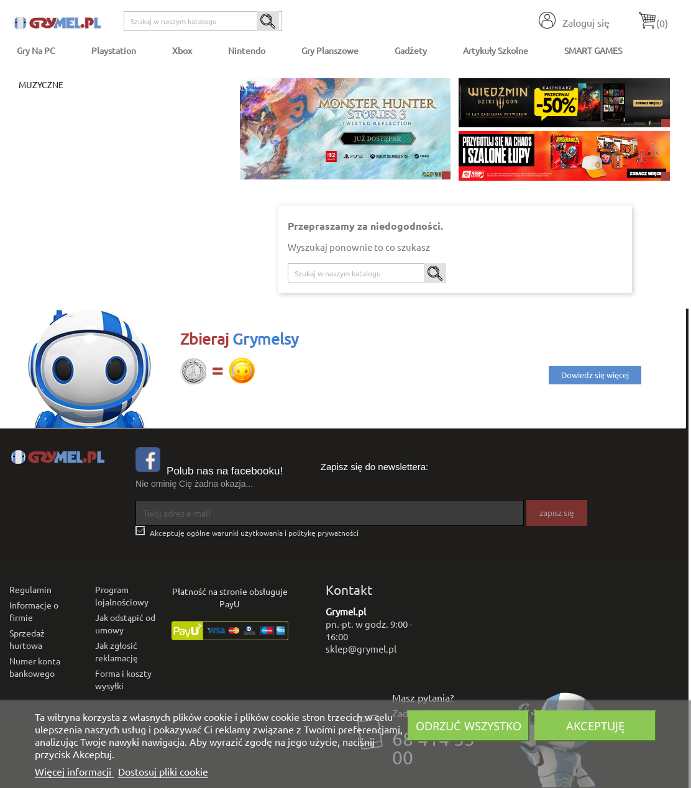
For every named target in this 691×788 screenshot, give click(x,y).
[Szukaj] (203, 21)
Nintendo (246, 50)
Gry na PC (36, 50)
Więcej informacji (74, 771)
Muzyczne (41, 84)
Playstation (113, 50)
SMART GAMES (593, 50)
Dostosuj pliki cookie (163, 771)
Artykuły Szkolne (495, 50)
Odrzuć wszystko (468, 725)
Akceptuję (595, 725)
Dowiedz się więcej (595, 374)
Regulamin (30, 589)
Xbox (182, 50)
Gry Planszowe (330, 50)
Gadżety (411, 50)
